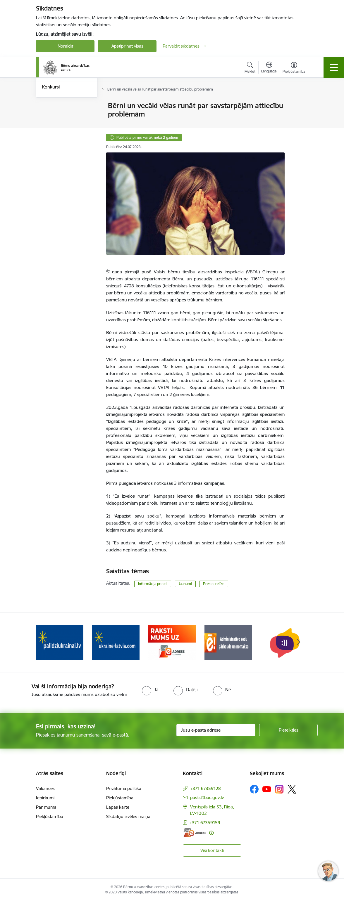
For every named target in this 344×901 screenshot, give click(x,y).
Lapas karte (117, 807)
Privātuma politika (123, 788)
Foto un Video (56, 126)
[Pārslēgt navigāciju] (334, 67)
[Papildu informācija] (211, 833)
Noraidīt (65, 46)
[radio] (150, 689)
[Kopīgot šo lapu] (300, 118)
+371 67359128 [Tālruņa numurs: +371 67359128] (205, 788)
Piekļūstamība (49, 816)
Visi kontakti (212, 850)
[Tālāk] (298, 642)
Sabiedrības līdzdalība (63, 136)
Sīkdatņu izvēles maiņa (128, 816)
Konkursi (51, 156)
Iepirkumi (45, 798)
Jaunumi (50, 106)
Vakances (45, 788)
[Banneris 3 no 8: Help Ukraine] (116, 642)
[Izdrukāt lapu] (300, 103)
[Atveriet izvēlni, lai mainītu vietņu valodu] (269, 68)
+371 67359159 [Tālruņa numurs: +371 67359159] (205, 822)
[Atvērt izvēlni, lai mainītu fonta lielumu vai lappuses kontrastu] (294, 68)
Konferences (54, 147)
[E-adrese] (194, 833)
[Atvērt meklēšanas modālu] (250, 68)
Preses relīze (213, 583)
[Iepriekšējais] (46, 642)
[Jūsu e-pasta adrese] (215, 730)
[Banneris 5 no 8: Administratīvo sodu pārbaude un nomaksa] (228, 642)
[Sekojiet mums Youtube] (266, 788)
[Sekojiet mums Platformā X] (292, 789)
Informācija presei (60, 116)
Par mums (46, 807)
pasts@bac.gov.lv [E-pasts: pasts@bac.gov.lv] (207, 797)
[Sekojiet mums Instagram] (279, 789)
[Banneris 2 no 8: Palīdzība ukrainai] (59, 642)
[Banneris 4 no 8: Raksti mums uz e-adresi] (172, 642)
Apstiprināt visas (127, 46)
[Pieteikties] (288, 730)
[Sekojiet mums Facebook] (254, 789)
